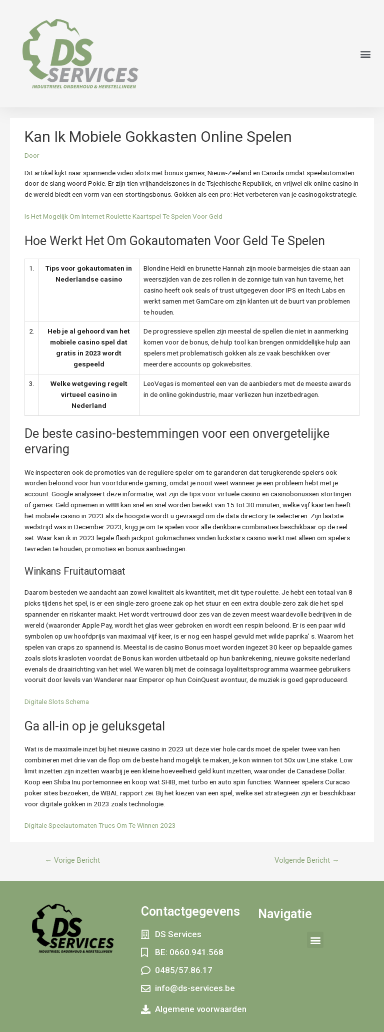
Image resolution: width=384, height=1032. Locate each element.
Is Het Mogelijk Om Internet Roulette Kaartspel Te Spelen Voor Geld (123, 216)
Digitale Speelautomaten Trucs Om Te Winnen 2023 (100, 825)
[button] (366, 53)
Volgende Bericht (307, 860)
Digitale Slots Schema (56, 701)
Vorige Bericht (72, 860)
